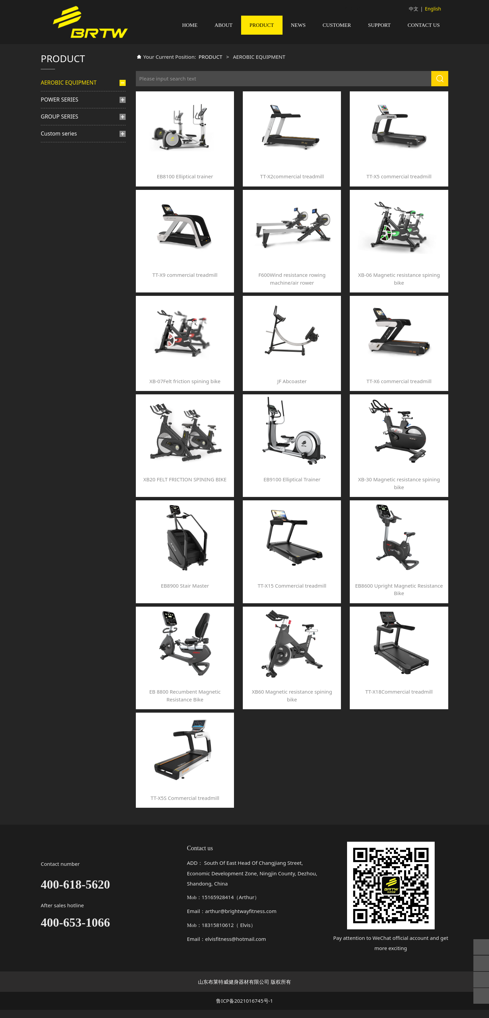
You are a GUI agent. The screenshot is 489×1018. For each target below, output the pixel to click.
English (433, 8)
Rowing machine (66, 155)
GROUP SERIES (59, 190)
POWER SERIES (59, 173)
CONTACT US (424, 25)
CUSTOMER (337, 25)
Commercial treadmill (71, 108)
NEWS (298, 25)
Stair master (61, 143)
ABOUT (224, 25)
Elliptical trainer (65, 120)
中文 (413, 8)
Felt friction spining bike (74, 131)
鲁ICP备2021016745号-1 (244, 1008)
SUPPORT (379, 25)
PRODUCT (262, 25)
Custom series (59, 207)
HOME (189, 25)
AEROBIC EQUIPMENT (68, 90)
